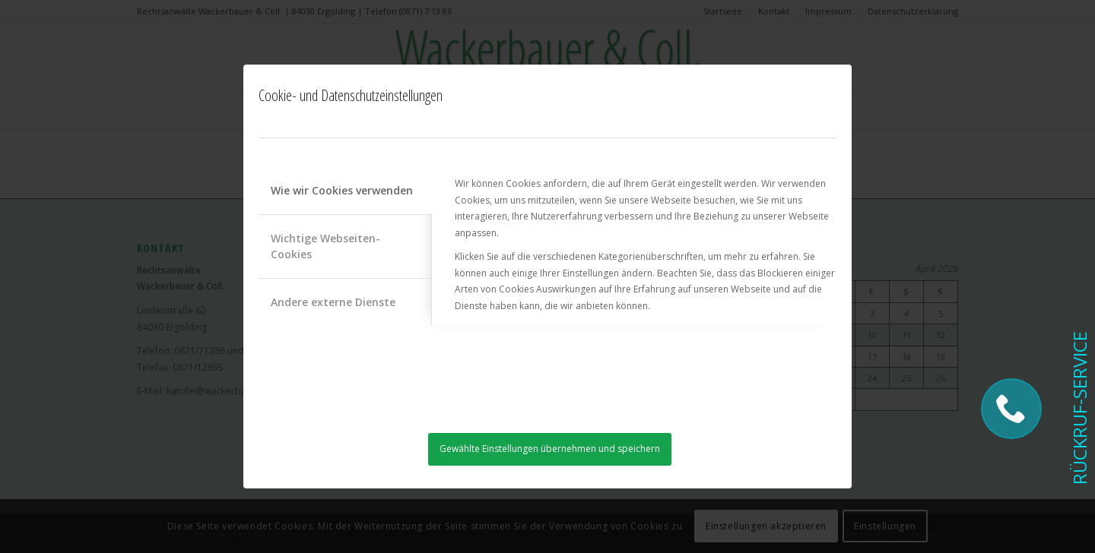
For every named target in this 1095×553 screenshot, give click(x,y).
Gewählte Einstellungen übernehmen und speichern (550, 448)
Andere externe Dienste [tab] (333, 302)
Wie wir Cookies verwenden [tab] (342, 190)
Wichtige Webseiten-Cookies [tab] (325, 246)
